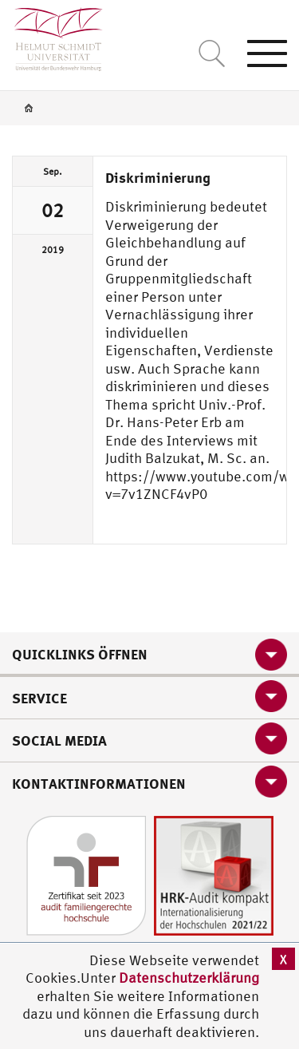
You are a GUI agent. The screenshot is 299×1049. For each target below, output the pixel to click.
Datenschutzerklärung (189, 977)
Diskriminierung (157, 177)
